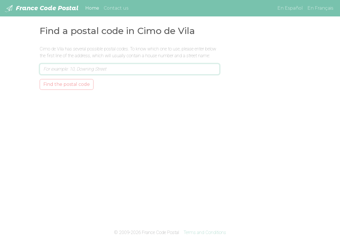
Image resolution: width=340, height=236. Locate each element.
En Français (320, 8)
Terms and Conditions (205, 232)
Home (93, 8)
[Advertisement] (264, 131)
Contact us (116, 8)
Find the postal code (66, 84)
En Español (290, 8)
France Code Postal (41, 8)
